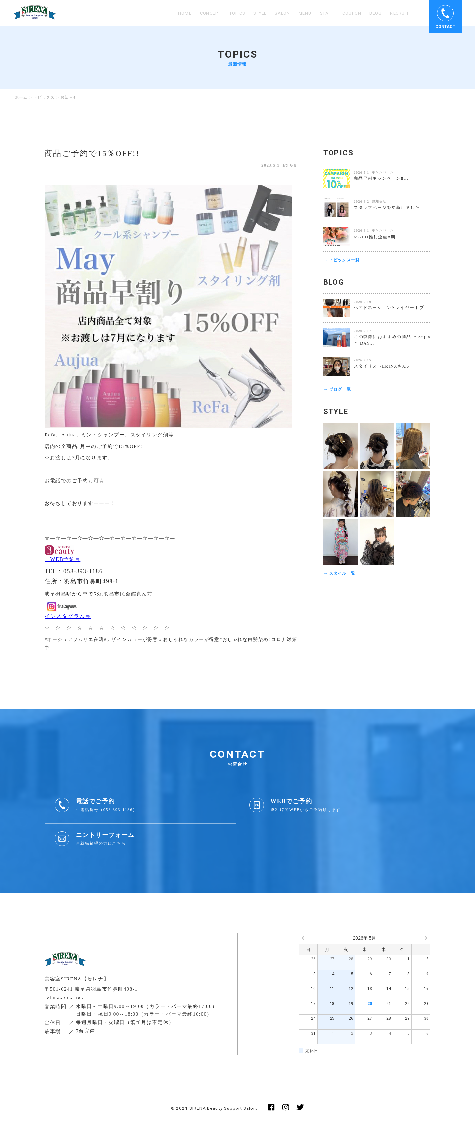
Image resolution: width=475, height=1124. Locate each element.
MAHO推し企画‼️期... (378, 236)
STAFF (320, 13)
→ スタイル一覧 (340, 574)
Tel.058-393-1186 (66, 999)
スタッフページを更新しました (389, 207)
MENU (297, 13)
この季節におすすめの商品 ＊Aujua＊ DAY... (392, 340)
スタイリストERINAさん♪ (383, 366)
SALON (272, 13)
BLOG (372, 13)
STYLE (248, 13)
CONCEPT (192, 13)
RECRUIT (398, 13)
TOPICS (221, 13)
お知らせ (288, 165)
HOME (164, 13)
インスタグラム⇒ (71, 617)
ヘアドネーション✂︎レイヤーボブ (391, 308)
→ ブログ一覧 (338, 390)
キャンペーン (383, 172)
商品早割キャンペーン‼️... (383, 178)
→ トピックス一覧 (343, 260)
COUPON (346, 13)
